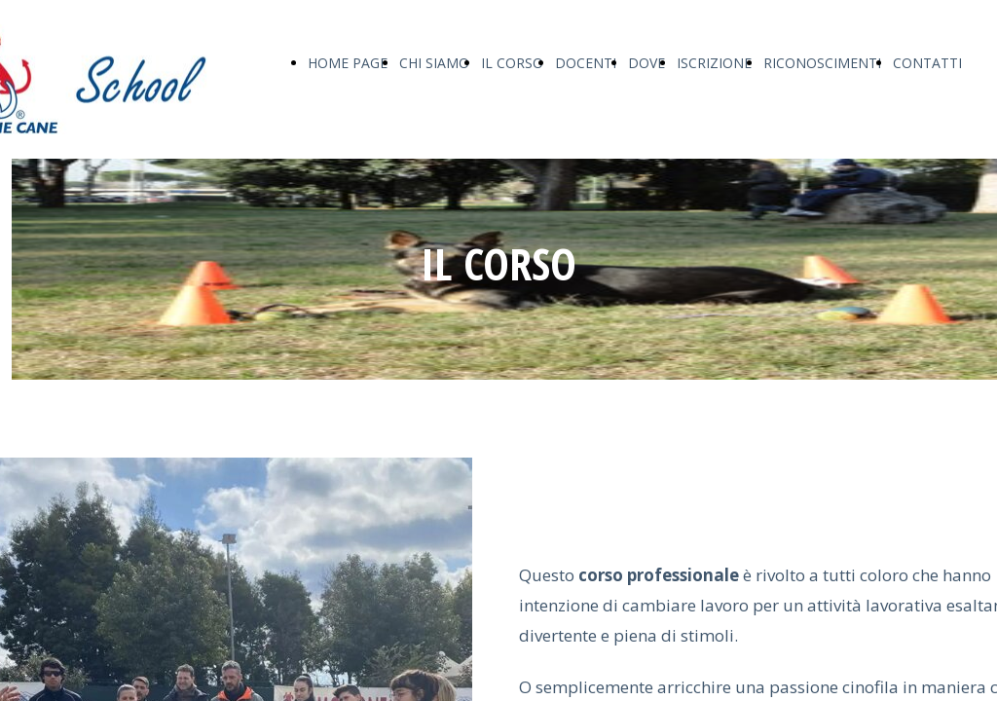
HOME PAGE (348, 63)
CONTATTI (927, 63)
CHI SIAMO (434, 63)
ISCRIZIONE (714, 63)
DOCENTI (585, 63)
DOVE (646, 63)
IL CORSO (512, 63)
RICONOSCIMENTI (822, 63)
